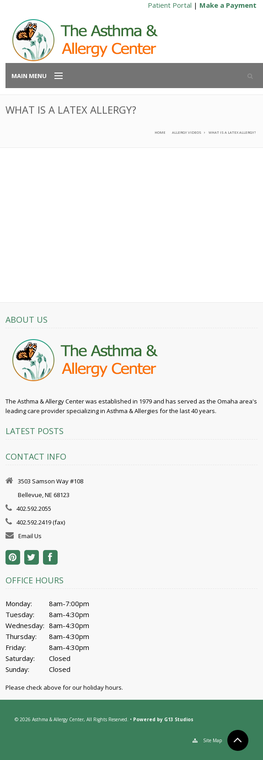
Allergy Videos (186, 132)
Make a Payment (228, 5)
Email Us (30, 536)
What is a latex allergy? (232, 132)
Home (160, 132)
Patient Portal (170, 5)
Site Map (212, 740)
